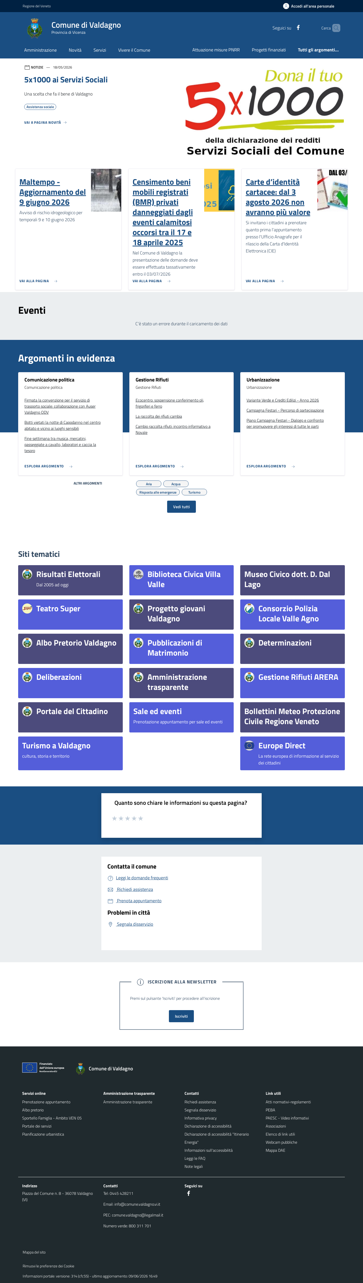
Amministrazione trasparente (127, 1102)
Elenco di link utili (280, 1134)
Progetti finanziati (269, 49)
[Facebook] (290, 27)
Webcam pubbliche (281, 1142)
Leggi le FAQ (195, 1158)
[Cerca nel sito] (334, 28)
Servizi (100, 50)
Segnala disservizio (200, 1110)
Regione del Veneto (37, 6)
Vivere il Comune (134, 50)
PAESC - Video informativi (287, 1118)
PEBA (270, 1110)
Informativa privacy (201, 1118)
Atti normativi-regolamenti (288, 1102)
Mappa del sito (34, 1252)
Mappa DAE (275, 1150)
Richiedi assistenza (200, 1102)
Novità (75, 50)
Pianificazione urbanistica (43, 1134)
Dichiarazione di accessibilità (208, 1126)
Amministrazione (40, 50)
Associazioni (276, 1126)
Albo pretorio (33, 1110)
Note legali (194, 1166)
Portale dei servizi (36, 1126)
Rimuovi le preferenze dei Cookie (48, 1266)
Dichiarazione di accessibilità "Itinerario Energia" (217, 1138)
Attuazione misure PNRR (216, 49)
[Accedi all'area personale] (310, 6)
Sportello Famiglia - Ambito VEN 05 (52, 1118)
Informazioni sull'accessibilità (209, 1150)
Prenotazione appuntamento (46, 1102)
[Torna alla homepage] (107, 1069)
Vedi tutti (181, 507)
